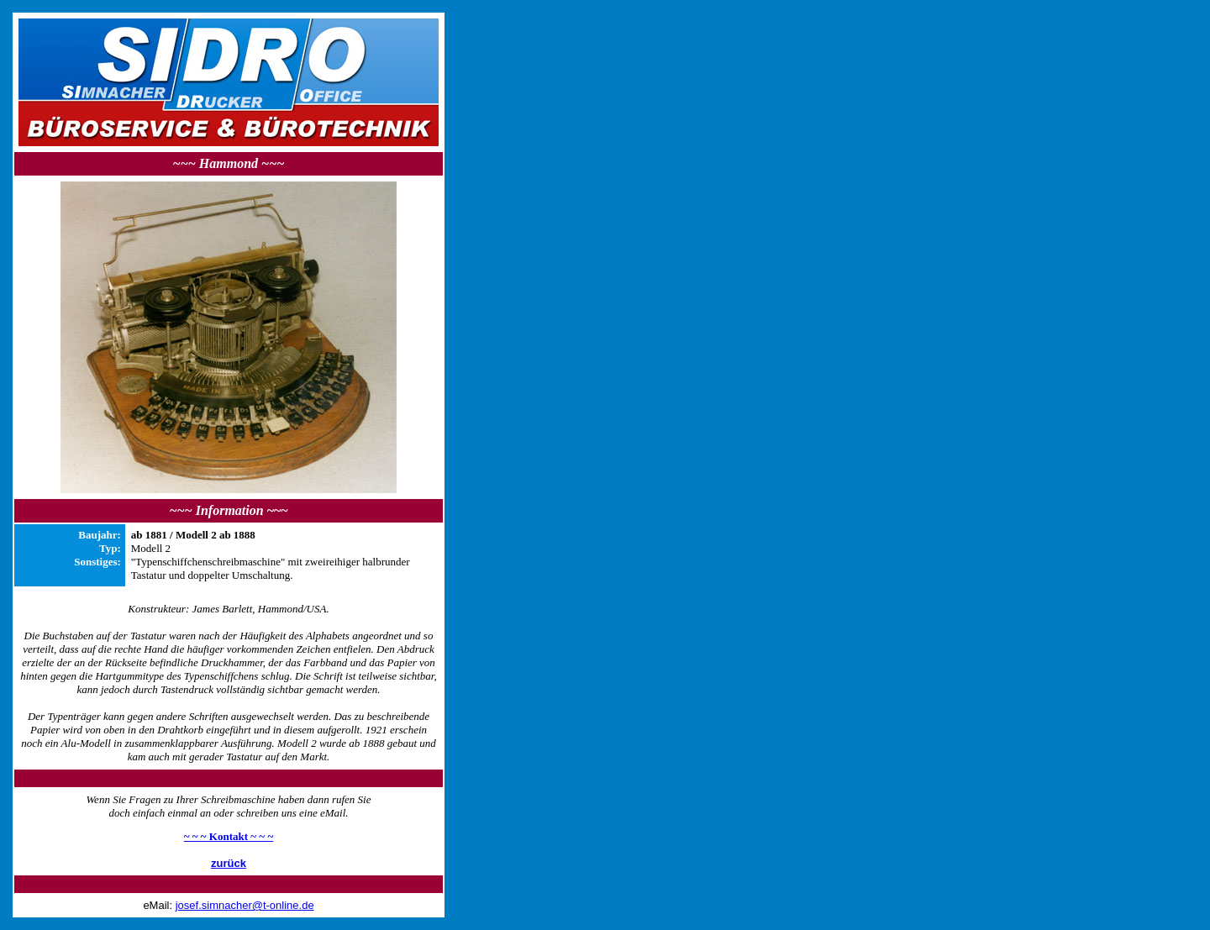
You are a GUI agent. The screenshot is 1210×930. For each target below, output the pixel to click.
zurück (228, 863)
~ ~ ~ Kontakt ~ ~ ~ (228, 836)
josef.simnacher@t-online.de (245, 905)
